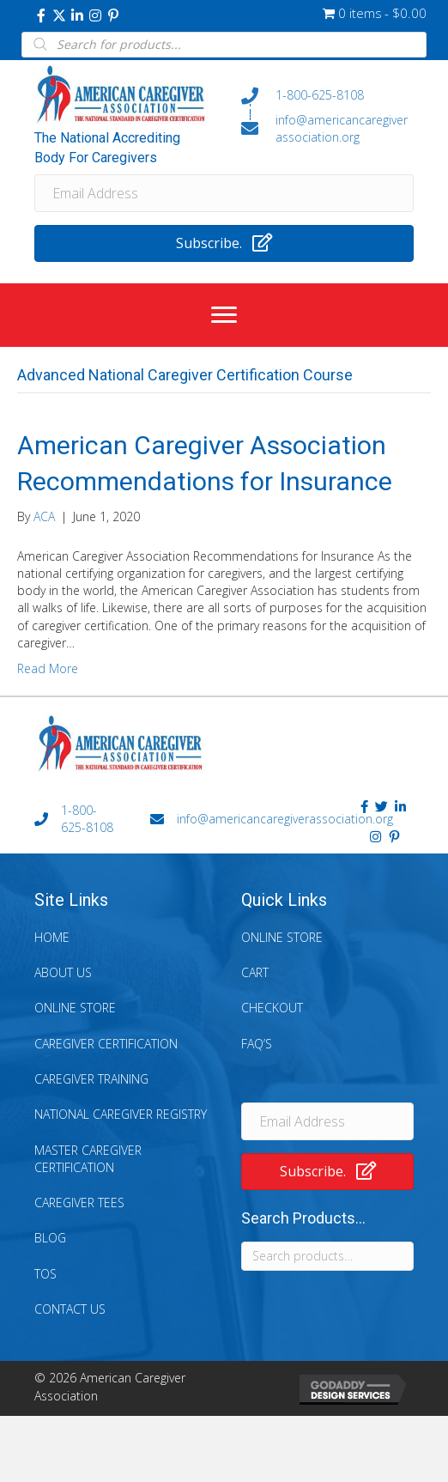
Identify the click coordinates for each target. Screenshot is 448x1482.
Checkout (272, 1007)
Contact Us (70, 1309)
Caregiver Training (91, 1079)
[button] (41, 15)
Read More (47, 668)
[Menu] (224, 315)
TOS (45, 1274)
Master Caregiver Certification (88, 1158)
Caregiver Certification (106, 1044)
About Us (63, 972)
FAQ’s (256, 1044)
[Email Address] (224, 193)
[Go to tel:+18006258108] (327, 95)
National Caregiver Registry (120, 1114)
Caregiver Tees (79, 1202)
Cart (255, 972)
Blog (50, 1238)
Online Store (75, 1007)
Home (52, 937)
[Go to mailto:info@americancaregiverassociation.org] (327, 129)
